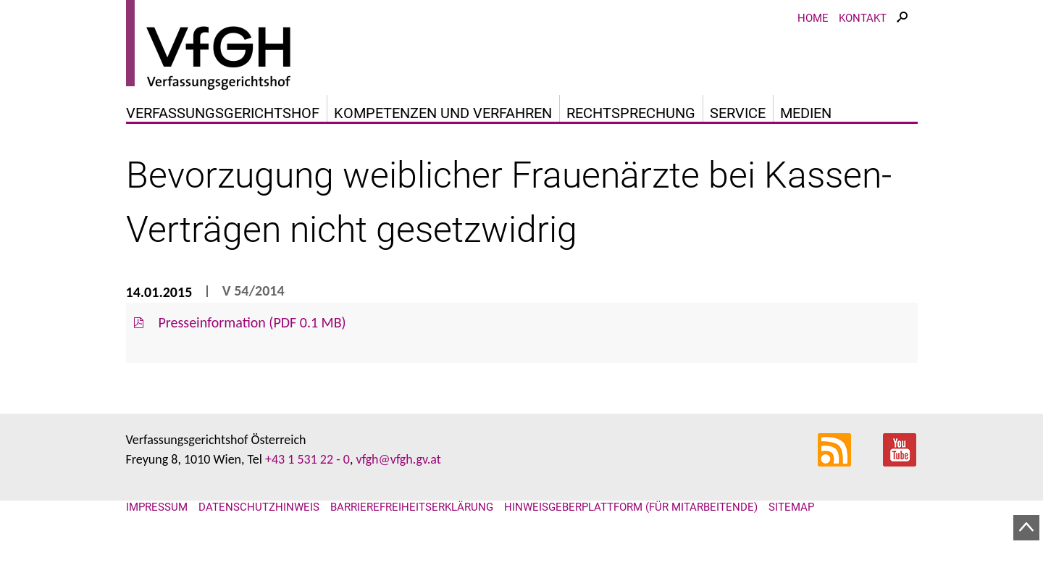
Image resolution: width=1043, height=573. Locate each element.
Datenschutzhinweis (258, 507)
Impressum (157, 507)
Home (813, 18)
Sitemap (791, 507)
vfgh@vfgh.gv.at (398, 459)
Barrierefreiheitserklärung (411, 507)
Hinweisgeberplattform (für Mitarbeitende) (631, 507)
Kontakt (863, 18)
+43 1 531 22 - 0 (307, 459)
